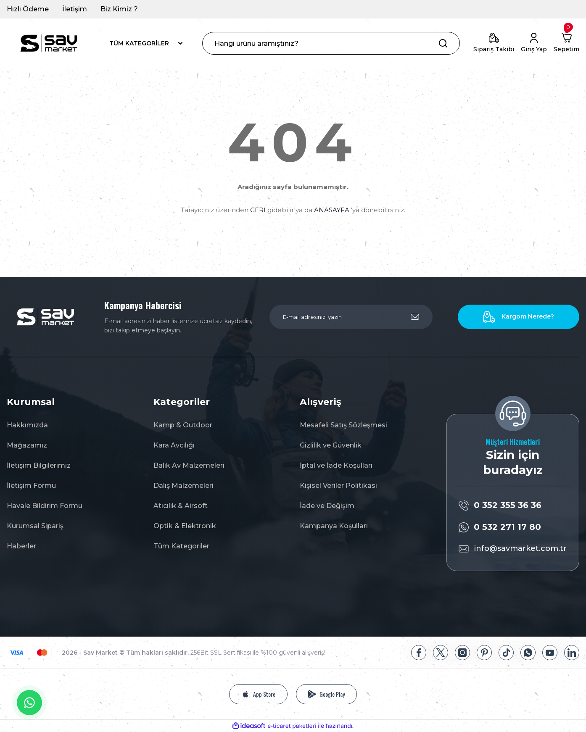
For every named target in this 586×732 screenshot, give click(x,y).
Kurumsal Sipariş (35, 526)
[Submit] (415, 317)
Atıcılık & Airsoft (180, 506)
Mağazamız (27, 445)
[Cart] (566, 43)
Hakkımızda (27, 425)
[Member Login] (534, 43)
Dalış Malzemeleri (183, 486)
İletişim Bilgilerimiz (39, 465)
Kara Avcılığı (174, 445)
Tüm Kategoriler (181, 546)
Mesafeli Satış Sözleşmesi (343, 425)
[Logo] (49, 43)
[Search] (331, 43)
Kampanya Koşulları (334, 526)
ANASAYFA (331, 210)
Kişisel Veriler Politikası (338, 486)
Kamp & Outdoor (182, 425)
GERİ (258, 210)
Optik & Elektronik (184, 526)
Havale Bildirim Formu (44, 506)
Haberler (21, 546)
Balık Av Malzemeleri (188, 465)
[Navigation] (146, 43)
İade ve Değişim (327, 506)
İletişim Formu (31, 486)
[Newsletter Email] (351, 317)
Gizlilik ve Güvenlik (331, 445)
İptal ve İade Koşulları (336, 465)
